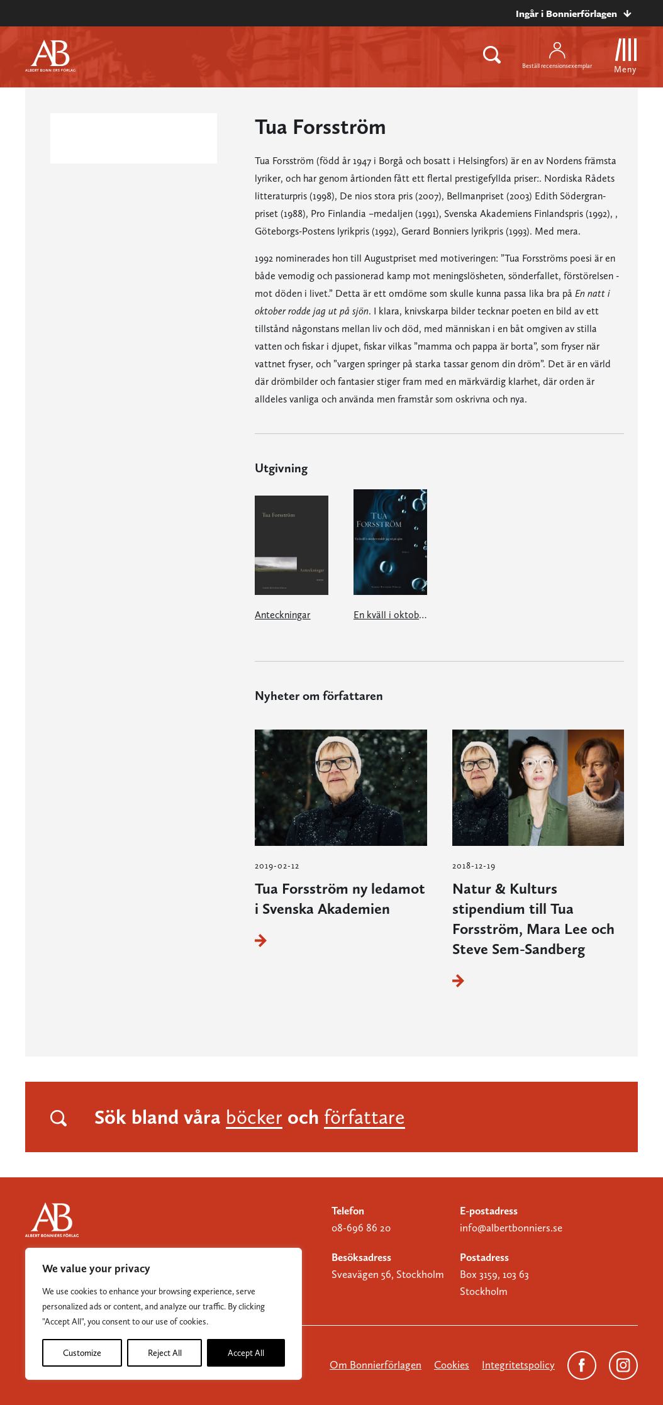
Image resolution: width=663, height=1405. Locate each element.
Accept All (246, 1353)
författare (364, 1117)
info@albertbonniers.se (511, 1227)
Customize (82, 1353)
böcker (254, 1117)
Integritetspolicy (518, 1364)
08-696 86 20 (361, 1227)
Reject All (165, 1353)
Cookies (451, 1364)
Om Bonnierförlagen (375, 1364)
